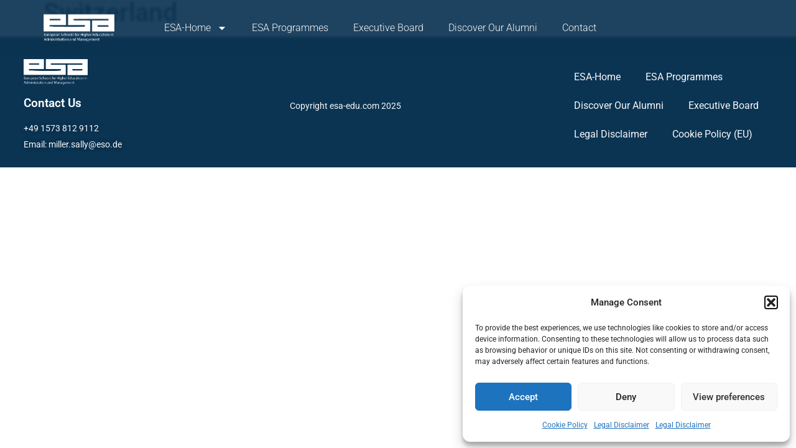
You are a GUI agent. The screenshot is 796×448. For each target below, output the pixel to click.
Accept (523, 397)
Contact (579, 28)
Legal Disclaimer (621, 425)
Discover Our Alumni (492, 28)
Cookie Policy (565, 425)
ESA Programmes (290, 28)
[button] (771, 302)
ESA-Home (195, 28)
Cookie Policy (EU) (712, 134)
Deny (626, 397)
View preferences (729, 397)
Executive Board (388, 28)
